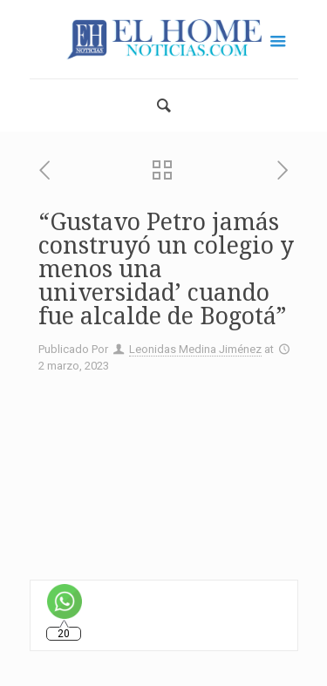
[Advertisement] (163, 469)
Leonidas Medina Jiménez (195, 349)
